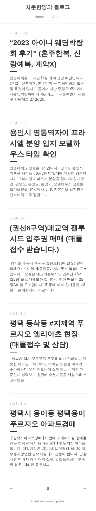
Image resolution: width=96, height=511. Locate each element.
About (57, 17)
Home (39, 17)
